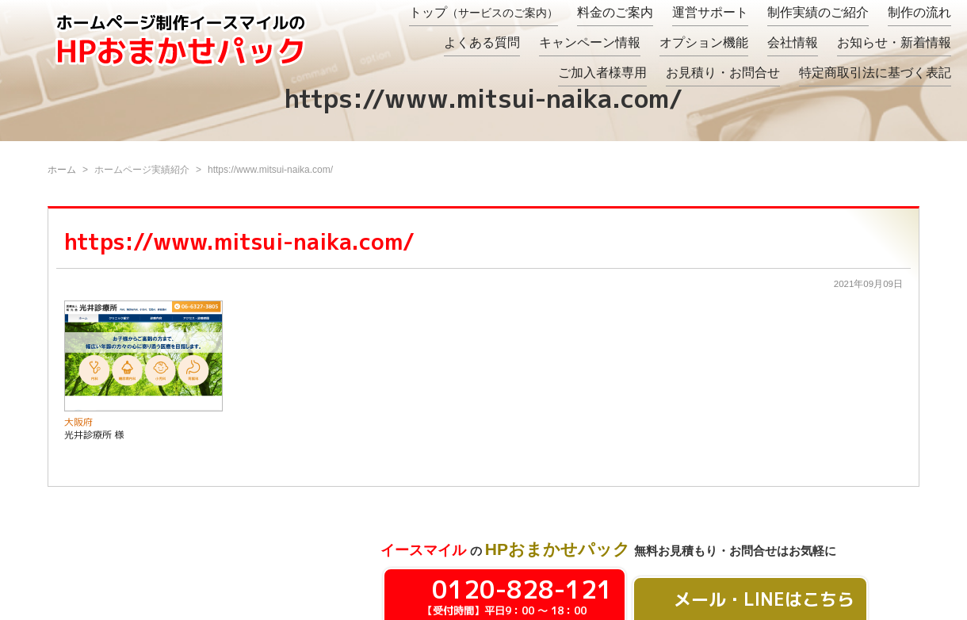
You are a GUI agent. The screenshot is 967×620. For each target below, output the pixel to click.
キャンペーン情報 (589, 42)
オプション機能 (703, 42)
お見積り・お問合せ (723, 72)
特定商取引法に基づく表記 (875, 72)
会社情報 (792, 42)
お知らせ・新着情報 (894, 42)
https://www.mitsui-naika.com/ (239, 241)
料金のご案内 (615, 12)
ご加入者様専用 (602, 72)
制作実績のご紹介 (818, 12)
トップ (483, 12)
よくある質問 (482, 42)
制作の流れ (919, 12)
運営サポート (710, 12)
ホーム (62, 169)
